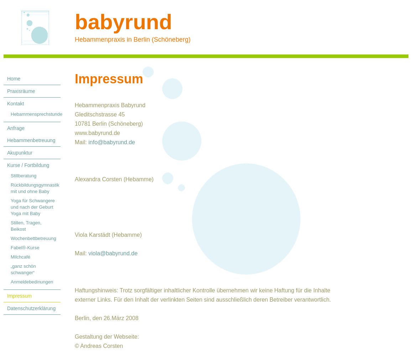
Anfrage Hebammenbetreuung (31, 134)
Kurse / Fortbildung (28, 165)
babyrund (123, 22)
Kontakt (15, 103)
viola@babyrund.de (112, 253)
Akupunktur (19, 153)
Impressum (19, 296)
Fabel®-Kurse (25, 247)
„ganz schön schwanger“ (23, 269)
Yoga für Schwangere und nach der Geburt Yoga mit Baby (33, 207)
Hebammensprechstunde (36, 114)
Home (13, 79)
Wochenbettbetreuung (33, 238)
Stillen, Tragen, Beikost (26, 226)
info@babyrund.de (111, 142)
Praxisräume (21, 91)
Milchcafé (20, 257)
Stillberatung (23, 175)
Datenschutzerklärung (31, 308)
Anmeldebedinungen (32, 282)
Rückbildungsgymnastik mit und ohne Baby (35, 188)
